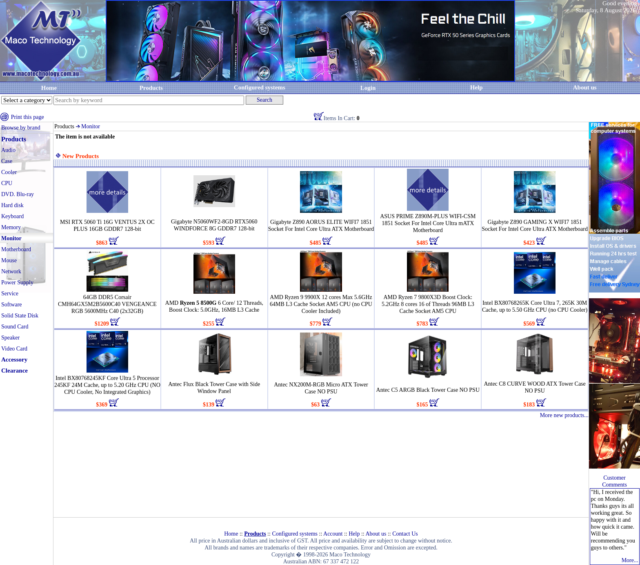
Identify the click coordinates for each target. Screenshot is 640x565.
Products (151, 88)
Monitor (90, 126)
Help (476, 87)
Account (332, 534)
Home (49, 88)
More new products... (564, 415)
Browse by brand (20, 128)
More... (630, 560)
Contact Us (405, 534)
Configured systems (259, 87)
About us (375, 534)
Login (368, 88)
